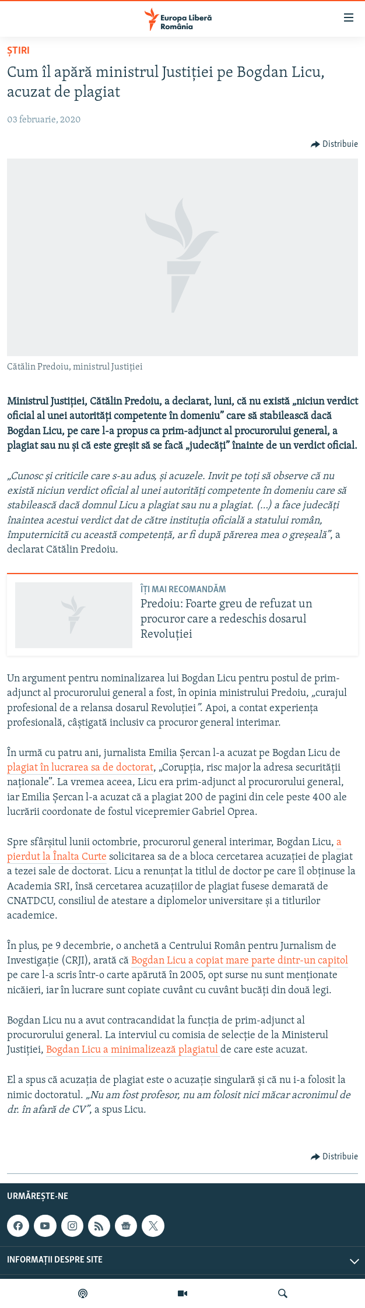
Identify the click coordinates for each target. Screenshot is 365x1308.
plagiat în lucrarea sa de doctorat (80, 767)
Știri (18, 51)
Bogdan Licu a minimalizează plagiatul (133, 1050)
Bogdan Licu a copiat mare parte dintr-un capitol (239, 960)
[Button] (335, 144)
